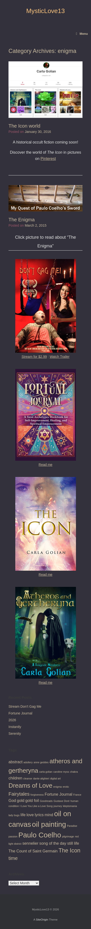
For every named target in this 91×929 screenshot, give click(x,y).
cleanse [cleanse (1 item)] (27, 778)
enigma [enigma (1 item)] (57, 786)
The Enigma (21, 219)
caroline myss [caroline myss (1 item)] (61, 771)
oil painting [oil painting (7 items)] (49, 824)
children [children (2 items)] (15, 778)
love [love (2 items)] (30, 815)
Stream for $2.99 (34, 357)
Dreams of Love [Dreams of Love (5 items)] (30, 785)
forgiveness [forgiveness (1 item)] (37, 794)
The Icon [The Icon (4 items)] (69, 850)
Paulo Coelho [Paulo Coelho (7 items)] (39, 835)
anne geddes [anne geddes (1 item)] (41, 762)
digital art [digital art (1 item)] (55, 778)
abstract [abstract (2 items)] (15, 762)
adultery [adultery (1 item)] (28, 762)
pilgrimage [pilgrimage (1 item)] (68, 836)
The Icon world (24, 126)
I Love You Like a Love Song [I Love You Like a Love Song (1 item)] (36, 806)
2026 (12, 720)
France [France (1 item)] (77, 794)
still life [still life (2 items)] (73, 843)
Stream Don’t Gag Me (24, 706)
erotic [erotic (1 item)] (66, 786)
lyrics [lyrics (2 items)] (39, 815)
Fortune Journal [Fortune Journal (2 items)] (58, 794)
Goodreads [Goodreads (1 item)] (46, 800)
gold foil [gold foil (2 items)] (32, 800)
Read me (45, 465)
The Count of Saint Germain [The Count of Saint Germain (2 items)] (33, 851)
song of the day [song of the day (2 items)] (52, 843)
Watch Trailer (59, 357)
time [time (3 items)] (13, 858)
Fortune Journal (20, 713)
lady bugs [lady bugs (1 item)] (14, 815)
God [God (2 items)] (12, 800)
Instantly (14, 727)
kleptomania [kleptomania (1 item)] (70, 806)
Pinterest (48, 159)
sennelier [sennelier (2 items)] (30, 843)
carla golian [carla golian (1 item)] (45, 771)
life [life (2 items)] (23, 815)
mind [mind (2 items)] (49, 815)
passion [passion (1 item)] (12, 836)
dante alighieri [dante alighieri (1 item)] (41, 778)
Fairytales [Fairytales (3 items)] (19, 794)
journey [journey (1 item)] (58, 806)
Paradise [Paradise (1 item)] (72, 825)
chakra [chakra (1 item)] (74, 771)
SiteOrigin (42, 919)
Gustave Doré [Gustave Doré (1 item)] (62, 800)
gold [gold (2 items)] (21, 800)
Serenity (14, 733)
